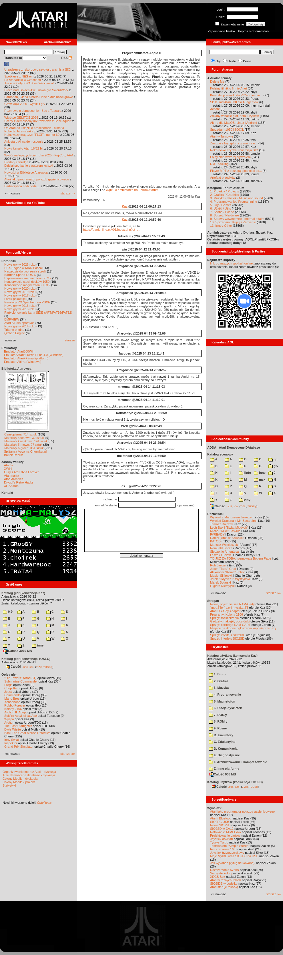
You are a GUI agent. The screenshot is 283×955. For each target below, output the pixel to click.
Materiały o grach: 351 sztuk (24, 448)
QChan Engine (14, 333)
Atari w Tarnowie (221, 136)
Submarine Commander (21, 681)
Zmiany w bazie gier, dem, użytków (234, 116)
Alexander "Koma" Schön (227, 572)
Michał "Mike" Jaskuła (225, 531)
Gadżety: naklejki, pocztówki (230, 621)
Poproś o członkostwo (253, 31)
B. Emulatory (221, 735)
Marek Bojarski (220, 582)
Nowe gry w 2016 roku (19, 305)
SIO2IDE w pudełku (224, 883)
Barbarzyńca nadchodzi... (22, 186)
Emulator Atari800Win (19, 351)
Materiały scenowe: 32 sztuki (24, 437)
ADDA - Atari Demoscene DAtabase (233, 447)
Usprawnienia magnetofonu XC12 (27, 278)
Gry (218, 61)
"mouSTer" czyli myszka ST (229, 607)
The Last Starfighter (18, 726)
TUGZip (48, 666)
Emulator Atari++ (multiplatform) (26, 358)
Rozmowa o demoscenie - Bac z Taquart (32, 110)
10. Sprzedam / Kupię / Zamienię (233, 222)
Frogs (8, 685)
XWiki (8, 468)
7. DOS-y (218, 715)
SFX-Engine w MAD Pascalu (24, 268)
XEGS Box (217, 876)
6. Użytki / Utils (220, 208)
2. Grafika (218, 681)
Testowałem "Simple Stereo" (230, 845)
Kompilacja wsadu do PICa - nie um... (236, 95)
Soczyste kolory (221, 873)
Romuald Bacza (221, 548)
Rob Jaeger (218, 565)
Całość (13, 666)
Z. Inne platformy (224, 768)
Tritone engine (14, 329)
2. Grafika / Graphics (224, 194)
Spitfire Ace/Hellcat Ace (20, 715)
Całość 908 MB (222, 774)
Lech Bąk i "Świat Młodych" (229, 527)
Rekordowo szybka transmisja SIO (234, 150)
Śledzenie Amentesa (224, 551)
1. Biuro (217, 674)
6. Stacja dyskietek (225, 708)
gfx (273, 466)
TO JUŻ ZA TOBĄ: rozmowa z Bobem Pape (240, 558)
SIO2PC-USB (219, 821)
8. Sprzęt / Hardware (224, 215)
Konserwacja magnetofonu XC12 (27, 285)
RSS (66, 57)
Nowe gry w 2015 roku (19, 309)
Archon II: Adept (15, 712)
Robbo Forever (14, 705)
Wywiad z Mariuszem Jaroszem (232, 517)
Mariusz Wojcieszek (224, 544)
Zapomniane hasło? (222, 31)
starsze (70, 340)
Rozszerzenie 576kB (224, 870)
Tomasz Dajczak (221, 524)
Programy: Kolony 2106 (226, 614)
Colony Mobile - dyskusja (20, 778)
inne (37, 645)
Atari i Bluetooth (221, 818)
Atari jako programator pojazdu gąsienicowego (36, 179)
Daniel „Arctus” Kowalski (227, 538)
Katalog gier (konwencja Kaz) (23, 593)
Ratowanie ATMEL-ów (225, 832)
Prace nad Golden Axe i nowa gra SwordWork (36, 90)
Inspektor (10, 743)
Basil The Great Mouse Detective (27, 733)
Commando (12, 695)
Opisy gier (9, 674)
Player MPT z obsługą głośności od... (236, 170)
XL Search (11, 486)
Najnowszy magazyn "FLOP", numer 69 (31, 134)
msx (259, 479)
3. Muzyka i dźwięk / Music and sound (236, 198)
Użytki (232, 61)
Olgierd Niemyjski (222, 586)
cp (272, 459)
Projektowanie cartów (225, 835)
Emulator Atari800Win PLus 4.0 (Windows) (33, 355)
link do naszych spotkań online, (232, 263)
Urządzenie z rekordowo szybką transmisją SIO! (37, 69)
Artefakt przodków (222, 177)
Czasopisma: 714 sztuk (20, 434)
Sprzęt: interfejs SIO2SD (227, 638)
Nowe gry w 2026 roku (19, 264)
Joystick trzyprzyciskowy (227, 852)
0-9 (8, 611)
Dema (247, 61)
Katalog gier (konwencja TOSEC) (25, 658)
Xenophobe (12, 702)
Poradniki (8, 261)
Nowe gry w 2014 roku (19, 326)
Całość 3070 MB (17, 650)
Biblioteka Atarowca (16, 368)
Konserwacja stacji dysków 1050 (26, 281)
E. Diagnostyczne (224, 755)
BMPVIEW (11, 319)
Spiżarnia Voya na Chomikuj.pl (25, 451)
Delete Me (217, 81)
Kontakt (7, 492)
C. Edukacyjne (222, 741)
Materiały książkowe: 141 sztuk (26, 441)
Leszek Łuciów (220, 555)
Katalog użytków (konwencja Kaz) (232, 655)
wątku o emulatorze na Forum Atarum (132, 190)
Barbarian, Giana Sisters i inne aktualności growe (38, 97)
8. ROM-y (218, 721)
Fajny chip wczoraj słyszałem (230, 157)
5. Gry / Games (221, 205)
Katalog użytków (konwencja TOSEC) (235, 782)
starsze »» (67, 193)
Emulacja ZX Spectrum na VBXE (27, 302)
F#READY (217, 534)
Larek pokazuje (15, 299)
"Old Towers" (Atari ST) (20, 678)
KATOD (215, 541)
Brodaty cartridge (16, 162)
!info (245, 472)
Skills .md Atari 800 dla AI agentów (234, 102)
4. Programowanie (225, 694)
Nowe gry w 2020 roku (19, 288)
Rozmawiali (215, 514)
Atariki (8, 465)
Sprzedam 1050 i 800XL (227, 129)
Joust (8, 691)
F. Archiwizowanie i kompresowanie (238, 762)
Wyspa (9, 719)
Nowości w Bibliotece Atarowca (26, 172)
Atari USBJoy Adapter (225, 611)
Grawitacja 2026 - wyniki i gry (24, 104)
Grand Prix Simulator (18, 746)
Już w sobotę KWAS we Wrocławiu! (29, 83)
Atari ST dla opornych (19, 323)
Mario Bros (11, 698)
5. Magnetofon (222, 701)
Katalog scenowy (220, 454)
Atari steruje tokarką (224, 887)
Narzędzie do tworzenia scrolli (25, 271)
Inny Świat (11, 739)
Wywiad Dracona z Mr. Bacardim (233, 520)
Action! (215, 109)
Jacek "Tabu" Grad (223, 568)
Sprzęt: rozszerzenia (224, 618)
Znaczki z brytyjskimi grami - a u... (234, 143)
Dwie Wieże (12, 729)
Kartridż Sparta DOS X (20, 274)
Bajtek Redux (13, 455)
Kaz (124, 206)
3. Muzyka (219, 687)
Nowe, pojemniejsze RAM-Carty (232, 604)
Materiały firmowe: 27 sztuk (23, 444)
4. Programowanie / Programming (233, 201)
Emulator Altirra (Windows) (22, 361)
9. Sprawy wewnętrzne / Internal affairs (237, 218)
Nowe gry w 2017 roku (19, 295)
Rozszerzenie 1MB (223, 849)
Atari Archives (13, 479)
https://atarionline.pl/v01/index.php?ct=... (111, 229)
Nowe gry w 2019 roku (19, 292)
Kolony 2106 (13, 709)
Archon (9, 722)
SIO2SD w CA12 (222, 828)
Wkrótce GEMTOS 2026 (21, 117)
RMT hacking (219, 164)
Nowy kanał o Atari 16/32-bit (23, 148)
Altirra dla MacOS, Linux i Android (233, 122)
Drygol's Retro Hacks (18, 482)
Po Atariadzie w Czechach (22, 79)
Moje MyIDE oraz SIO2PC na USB (234, 856)
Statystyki (9, 785)
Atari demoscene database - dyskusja (29, 775)
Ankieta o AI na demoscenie (23, 141)
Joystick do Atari (221, 839)
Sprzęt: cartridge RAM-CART (230, 624)
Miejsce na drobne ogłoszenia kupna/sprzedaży (243, 628)
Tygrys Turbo (219, 842)
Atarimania (11, 475)
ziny (244, 500)
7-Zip (39, 666)
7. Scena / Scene (222, 212)
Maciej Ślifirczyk (221, 575)
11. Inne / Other (221, 225)
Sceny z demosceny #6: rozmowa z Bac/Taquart (37, 121)
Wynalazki (214, 808)
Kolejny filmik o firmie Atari (228, 88)
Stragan (213, 600)
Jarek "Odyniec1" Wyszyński (230, 579)
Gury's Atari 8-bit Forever (21, 472)
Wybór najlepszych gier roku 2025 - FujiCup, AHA (38, 155)
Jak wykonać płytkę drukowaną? (232, 863)
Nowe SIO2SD (220, 825)
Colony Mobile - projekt (19, 782)
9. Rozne (218, 728)
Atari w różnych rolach (225, 880)
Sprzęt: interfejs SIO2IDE (227, 635)
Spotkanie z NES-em (18, 76)
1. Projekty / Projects (224, 191)
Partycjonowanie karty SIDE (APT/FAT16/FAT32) (38, 312)
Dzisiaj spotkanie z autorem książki (28, 165)
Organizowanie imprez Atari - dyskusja (29, 771)
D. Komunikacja (223, 748)
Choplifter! (11, 688)
